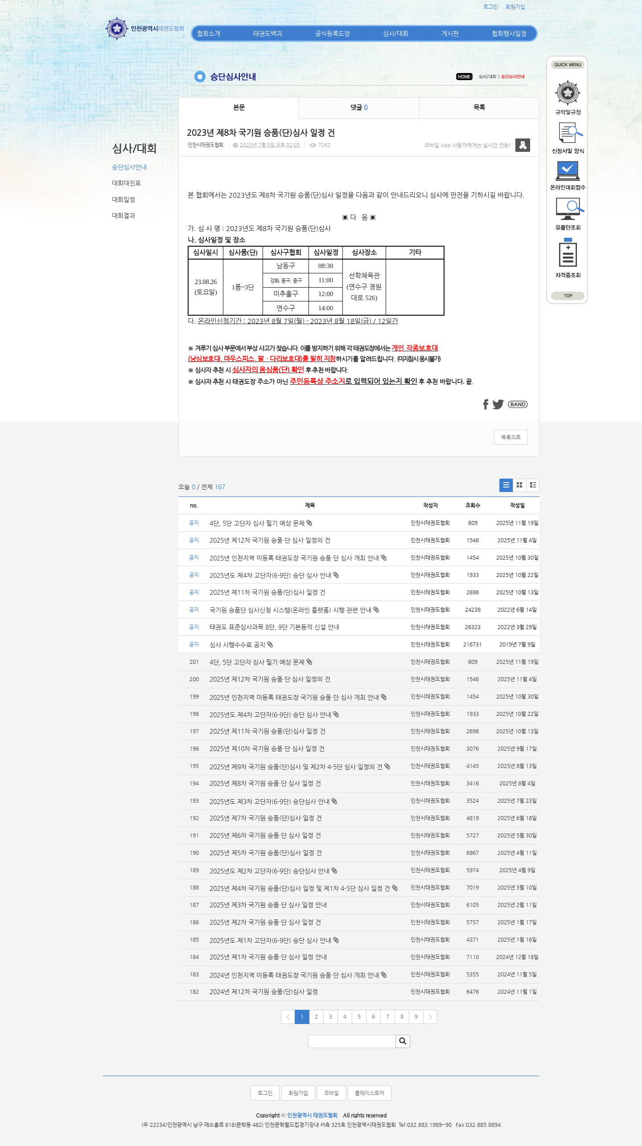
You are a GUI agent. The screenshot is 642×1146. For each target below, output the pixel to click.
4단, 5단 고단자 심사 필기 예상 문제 (261, 523)
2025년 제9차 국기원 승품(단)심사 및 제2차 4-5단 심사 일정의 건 (296, 766)
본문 (239, 107)
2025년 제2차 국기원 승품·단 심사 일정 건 (265, 922)
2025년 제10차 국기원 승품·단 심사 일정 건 (267, 748)
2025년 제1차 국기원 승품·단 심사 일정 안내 (268, 956)
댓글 (358, 107)
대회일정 (123, 199)
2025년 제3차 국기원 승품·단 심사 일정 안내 (268, 904)
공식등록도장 (332, 33)
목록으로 (511, 437)
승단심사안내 (129, 167)
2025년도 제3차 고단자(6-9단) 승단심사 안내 (269, 801)
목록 (479, 107)
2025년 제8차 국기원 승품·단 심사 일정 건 (265, 783)
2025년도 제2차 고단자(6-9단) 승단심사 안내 (269, 870)
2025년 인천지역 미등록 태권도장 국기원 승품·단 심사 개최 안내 (298, 557)
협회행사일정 (509, 33)
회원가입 (515, 7)
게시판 (450, 33)
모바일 (331, 1093)
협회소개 (208, 33)
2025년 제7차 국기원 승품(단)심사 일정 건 (266, 817)
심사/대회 (395, 33)
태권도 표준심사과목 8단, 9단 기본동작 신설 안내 (274, 626)
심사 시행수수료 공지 (241, 644)
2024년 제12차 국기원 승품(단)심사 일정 (265, 991)
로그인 (490, 7)
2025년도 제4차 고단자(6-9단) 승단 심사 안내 (274, 575)
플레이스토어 (369, 1093)
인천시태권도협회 (205, 145)
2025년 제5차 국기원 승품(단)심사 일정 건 (266, 852)
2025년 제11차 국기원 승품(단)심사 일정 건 (267, 592)
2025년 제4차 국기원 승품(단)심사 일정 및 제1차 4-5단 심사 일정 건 (300, 888)
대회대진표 (126, 183)
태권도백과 (267, 33)
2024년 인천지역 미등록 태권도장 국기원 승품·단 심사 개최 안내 (294, 975)
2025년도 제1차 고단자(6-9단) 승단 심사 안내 (270, 940)
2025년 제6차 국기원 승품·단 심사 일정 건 (265, 835)
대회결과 (123, 215)
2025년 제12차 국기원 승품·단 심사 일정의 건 (270, 540)
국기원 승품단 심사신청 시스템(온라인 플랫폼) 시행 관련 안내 (294, 610)
